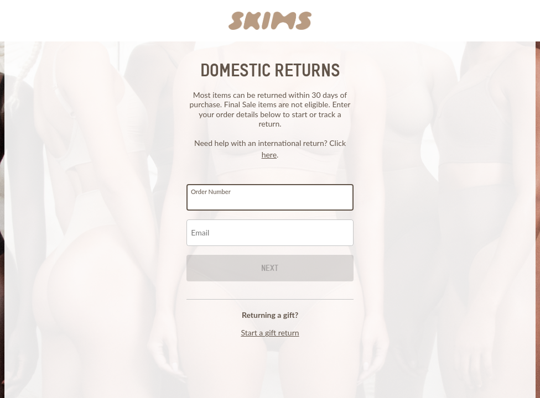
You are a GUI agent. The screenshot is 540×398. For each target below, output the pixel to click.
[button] (270, 21)
